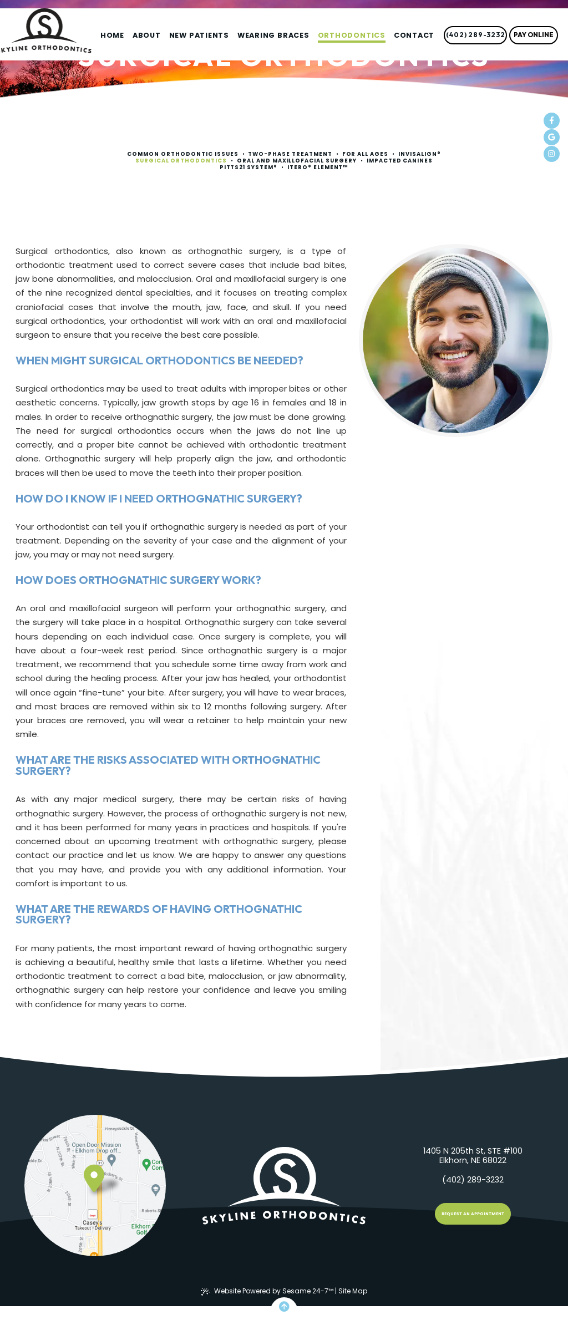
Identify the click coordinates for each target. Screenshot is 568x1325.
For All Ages (365, 154)
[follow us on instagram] (552, 154)
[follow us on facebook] (552, 121)
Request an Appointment (473, 1214)
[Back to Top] (283, 1307)
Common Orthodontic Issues (182, 154)
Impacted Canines (400, 161)
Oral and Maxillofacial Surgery (297, 161)
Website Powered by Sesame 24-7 (267, 1291)
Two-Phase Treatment (290, 154)
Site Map (352, 1291)
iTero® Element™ (318, 167)
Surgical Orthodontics (181, 161)
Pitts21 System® (249, 167)
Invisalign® (419, 154)
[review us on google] (552, 137)
